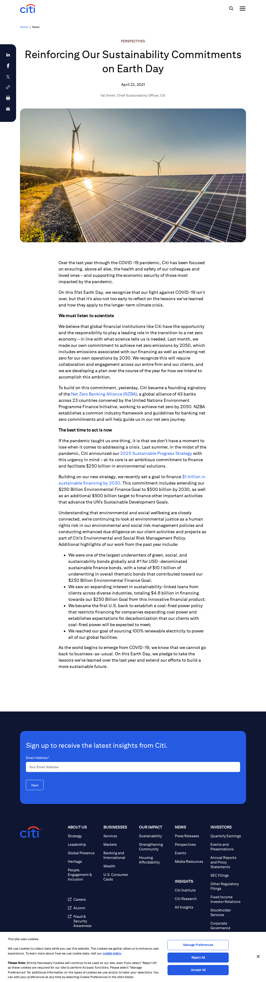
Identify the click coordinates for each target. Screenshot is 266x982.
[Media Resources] (191, 861)
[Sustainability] (155, 836)
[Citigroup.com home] (31, 832)
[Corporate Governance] (226, 925)
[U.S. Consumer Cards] (119, 877)
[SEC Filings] (226, 875)
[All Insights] (191, 907)
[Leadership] (83, 844)
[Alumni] (83, 908)
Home (24, 27)
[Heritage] (83, 861)
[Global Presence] (83, 853)
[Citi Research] (191, 898)
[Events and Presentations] (226, 846)
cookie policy (112, 953)
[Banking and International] (119, 855)
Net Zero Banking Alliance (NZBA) (104, 393)
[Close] (258, 956)
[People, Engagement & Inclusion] (83, 875)
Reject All (198, 957)
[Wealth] (119, 866)
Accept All (198, 970)
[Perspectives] (191, 844)
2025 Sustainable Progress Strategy (156, 453)
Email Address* (37, 758)
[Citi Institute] (191, 890)
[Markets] (119, 844)
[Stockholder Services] (226, 912)
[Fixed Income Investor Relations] (226, 899)
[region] (133, 957)
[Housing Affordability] (155, 860)
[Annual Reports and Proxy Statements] (226, 862)
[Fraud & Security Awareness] (83, 921)
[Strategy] (83, 836)
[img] (231, 8)
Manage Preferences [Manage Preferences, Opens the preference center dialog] (198, 945)
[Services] (119, 836)
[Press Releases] (191, 836)
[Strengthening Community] (155, 846)
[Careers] (83, 899)
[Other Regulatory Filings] (226, 886)
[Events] (191, 853)
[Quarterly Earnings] (226, 836)
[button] (8, 87)
